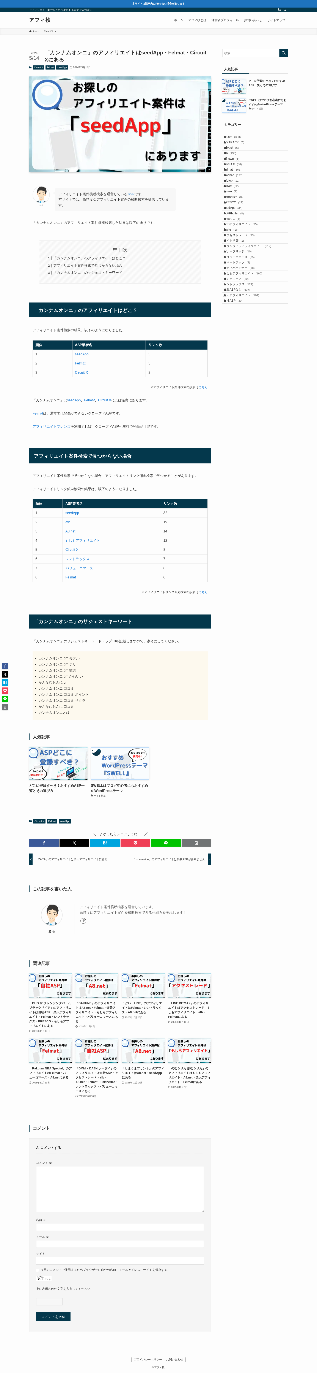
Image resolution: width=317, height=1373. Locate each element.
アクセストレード (243, 300)
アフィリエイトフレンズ (52, 426)
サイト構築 (238, 309)
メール (42, 1236)
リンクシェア (240, 372)
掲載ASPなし (241, 390)
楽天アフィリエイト (245, 399)
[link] (83, 921)
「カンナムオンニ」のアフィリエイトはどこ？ (89, 258)
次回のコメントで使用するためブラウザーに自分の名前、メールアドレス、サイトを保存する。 (105, 1270)
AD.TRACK (238, 147)
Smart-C (236, 273)
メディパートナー (243, 354)
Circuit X (38, 67)
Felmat (50, 67)
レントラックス (77, 559)
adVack (235, 156)
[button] (44, 843)
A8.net (70, 531)
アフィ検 (39, 20)
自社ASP (237, 408)
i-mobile (237, 201)
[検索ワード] (255, 53)
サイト (40, 1253)
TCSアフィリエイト (245, 282)
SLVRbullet (238, 264)
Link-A (235, 228)
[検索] (285, 10)
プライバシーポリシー (148, 1359)
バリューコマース (79, 568)
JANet (235, 219)
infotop (236, 210)
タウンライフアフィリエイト (251, 318)
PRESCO (237, 246)
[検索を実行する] (283, 53)
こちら (203, 387)
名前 (41, 1220)
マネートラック (241, 345)
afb (67, 522)
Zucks (235, 291)
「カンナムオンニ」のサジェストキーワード (87, 272)
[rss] (279, 10)
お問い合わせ (174, 1359)
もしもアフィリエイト (82, 540)
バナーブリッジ (242, 327)
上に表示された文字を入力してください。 (64, 1289)
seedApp (62, 67)
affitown (235, 174)
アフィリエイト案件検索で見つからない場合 (87, 265)
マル (130, 194)
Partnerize (237, 237)
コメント (44, 1162)
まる (52, 931)
